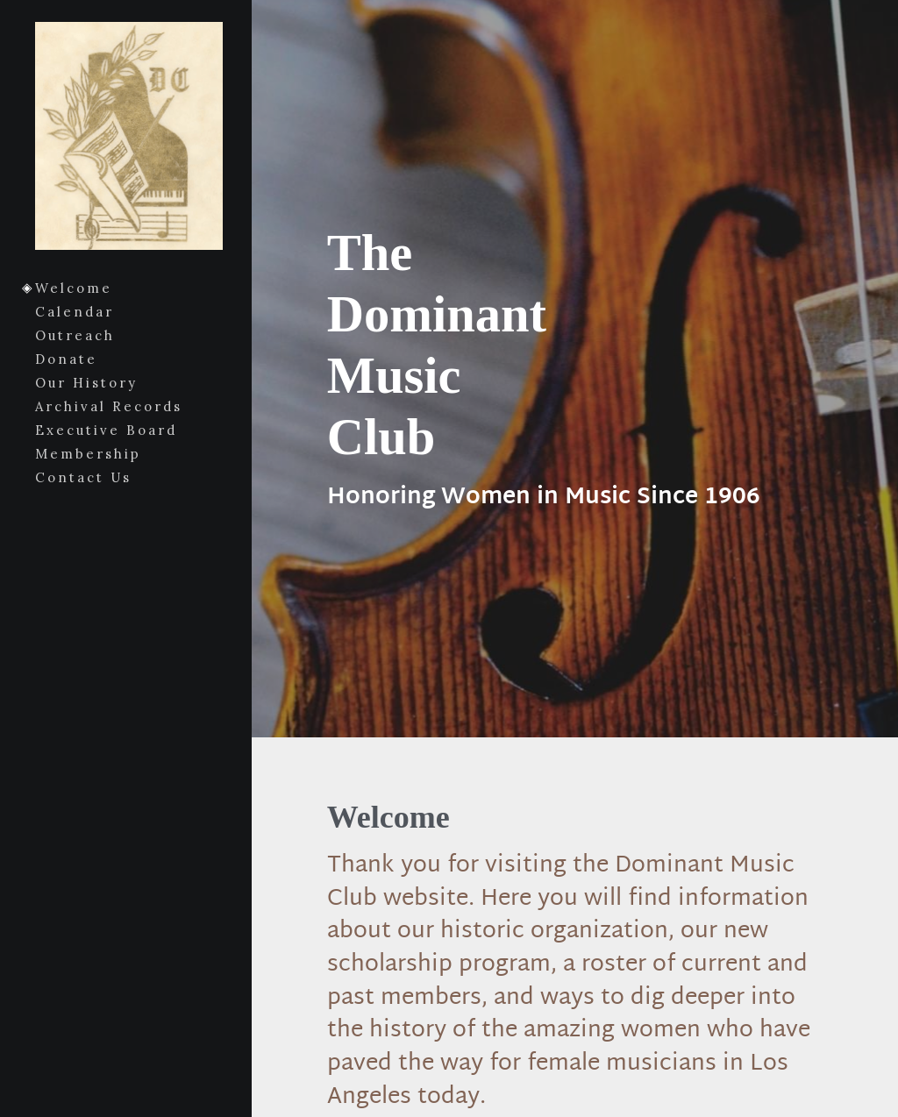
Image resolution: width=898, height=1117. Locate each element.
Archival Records (108, 406)
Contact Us (83, 477)
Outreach (75, 335)
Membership (88, 453)
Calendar (74, 311)
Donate (66, 359)
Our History (86, 382)
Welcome (73, 288)
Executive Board (106, 430)
